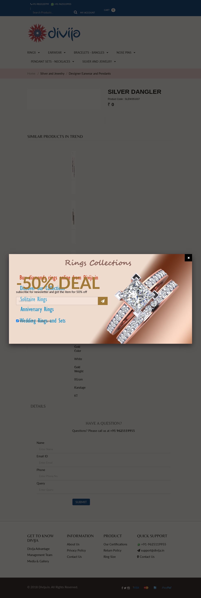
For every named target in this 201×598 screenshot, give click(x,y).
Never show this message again (35, 320)
